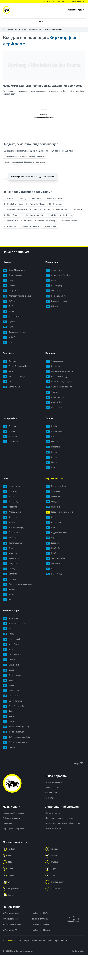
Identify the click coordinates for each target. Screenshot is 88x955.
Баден (8, 628)
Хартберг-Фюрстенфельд (17, 296)
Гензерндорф (11, 639)
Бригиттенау (11, 491)
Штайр (51, 553)
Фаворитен (10, 507)
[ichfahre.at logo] (6, 10)
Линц (51, 517)
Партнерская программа (13, 828)
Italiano (49, 940)
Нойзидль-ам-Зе (56, 296)
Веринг (9, 594)
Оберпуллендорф (56, 301)
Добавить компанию (11, 818)
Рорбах (51, 538)
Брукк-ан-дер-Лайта (14, 623)
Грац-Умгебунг (12, 290)
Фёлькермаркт (55, 397)
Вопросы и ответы (53, 787)
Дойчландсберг (12, 275)
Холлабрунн (11, 644)
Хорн (8, 649)
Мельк (8, 685)
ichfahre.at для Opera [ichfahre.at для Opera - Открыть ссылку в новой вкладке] (40, 919)
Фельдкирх (10, 441)
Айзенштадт (54, 270)
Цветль (9, 747)
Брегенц (9, 426)
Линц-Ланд (53, 522)
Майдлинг (10, 563)
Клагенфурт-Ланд (56, 376)
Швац (51, 467)
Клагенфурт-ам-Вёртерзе (59, 371)
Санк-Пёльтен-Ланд (14, 706)
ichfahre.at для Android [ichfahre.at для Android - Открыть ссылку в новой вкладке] (40, 924)
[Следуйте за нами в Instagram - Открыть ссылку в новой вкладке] (65, 849)
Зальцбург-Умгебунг (14, 376)
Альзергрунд (11, 486)
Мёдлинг (9, 680)
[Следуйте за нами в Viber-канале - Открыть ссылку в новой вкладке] (65, 889)
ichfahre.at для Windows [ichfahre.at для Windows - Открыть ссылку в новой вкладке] (12, 924)
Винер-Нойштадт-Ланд (16, 727)
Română (42, 940)
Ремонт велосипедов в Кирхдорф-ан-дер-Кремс (24, 162)
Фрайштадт (53, 496)
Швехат (9, 716)
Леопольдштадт (13, 543)
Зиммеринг (10, 589)
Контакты (49, 798)
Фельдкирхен (54, 361)
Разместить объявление (13, 813)
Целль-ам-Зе (11, 387)
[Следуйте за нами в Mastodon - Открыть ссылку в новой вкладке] (23, 895)
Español (34, 940)
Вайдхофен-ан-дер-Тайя (16, 737)
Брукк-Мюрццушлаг (14, 270)
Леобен (9, 306)
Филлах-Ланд (54, 402)
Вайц (8, 342)
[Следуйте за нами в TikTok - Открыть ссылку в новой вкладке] (23, 862)
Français (26, 940)
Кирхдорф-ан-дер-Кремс (33, 29)
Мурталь (9, 321)
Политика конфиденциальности (59, 818)
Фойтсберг (10, 337)
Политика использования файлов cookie (62, 823)
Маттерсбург (54, 290)
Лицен (8, 311)
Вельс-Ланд (54, 574)
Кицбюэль (53, 441)
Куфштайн (53, 447)
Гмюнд (8, 634)
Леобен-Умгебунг (13, 316)
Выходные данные (53, 813)
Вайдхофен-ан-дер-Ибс (16, 742)
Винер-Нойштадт (13, 732)
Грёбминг (10, 285)
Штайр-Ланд (54, 548)
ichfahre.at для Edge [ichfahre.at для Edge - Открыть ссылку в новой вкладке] (10, 919)
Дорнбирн (10, 436)
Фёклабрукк (53, 563)
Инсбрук (52, 426)
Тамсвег (9, 381)
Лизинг (8, 548)
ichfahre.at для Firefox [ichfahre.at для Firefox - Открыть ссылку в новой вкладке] (40, 913)
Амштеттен (10, 618)
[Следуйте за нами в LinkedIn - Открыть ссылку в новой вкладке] (65, 875)
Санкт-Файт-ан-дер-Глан (59, 387)
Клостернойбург (13, 654)
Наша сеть (7, 823)
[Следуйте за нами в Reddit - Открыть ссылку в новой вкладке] (23, 869)
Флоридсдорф (12, 512)
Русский (11, 940)
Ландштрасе (11, 538)
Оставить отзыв (52, 792)
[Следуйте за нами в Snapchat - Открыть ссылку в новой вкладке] (65, 869)
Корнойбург (11, 659)
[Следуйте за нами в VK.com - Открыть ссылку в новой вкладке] (23, 882)
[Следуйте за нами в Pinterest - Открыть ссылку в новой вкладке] (23, 875)
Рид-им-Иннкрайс (56, 532)
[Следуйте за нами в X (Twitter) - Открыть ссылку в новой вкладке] (65, 862)
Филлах (52, 392)
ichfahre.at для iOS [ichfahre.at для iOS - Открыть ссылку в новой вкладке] (10, 930)
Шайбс (8, 711)
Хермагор (53, 366)
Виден (8, 599)
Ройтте (51, 462)
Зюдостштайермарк (14, 332)
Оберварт (53, 306)
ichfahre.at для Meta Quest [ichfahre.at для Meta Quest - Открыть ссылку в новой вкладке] (42, 930)
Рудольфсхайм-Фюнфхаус (17, 584)
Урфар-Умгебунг (55, 558)
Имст (51, 436)
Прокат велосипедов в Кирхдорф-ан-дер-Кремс (24, 156)
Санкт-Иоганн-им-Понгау (17, 366)
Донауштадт (11, 501)
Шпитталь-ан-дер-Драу (59, 381)
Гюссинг (52, 280)
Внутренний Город (13, 527)
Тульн (8, 721)
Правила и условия (53, 828)
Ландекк (52, 452)
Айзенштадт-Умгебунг (58, 275)
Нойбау (9, 569)
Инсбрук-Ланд (55, 431)
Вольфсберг (54, 407)
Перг (50, 527)
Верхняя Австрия (14, 29)
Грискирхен (53, 507)
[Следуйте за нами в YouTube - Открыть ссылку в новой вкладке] (65, 855)
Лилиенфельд (12, 675)
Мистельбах (11, 690)
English (56, 940)
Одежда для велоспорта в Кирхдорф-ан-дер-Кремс (26, 151)
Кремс (8, 670)
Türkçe (18, 940)
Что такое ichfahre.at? (54, 782)
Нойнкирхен (11, 696)
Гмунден (52, 501)
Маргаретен (11, 553)
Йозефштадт (11, 532)
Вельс (51, 569)
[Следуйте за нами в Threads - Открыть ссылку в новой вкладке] (23, 855)
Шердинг (52, 543)
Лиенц (51, 457)
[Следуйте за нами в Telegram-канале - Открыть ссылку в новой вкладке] (23, 889)
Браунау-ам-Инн (56, 486)
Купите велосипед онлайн (62, 151)
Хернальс (10, 517)
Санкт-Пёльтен (12, 701)
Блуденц (9, 431)
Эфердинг (53, 491)
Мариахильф (11, 558)
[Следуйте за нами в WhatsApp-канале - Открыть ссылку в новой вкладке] (65, 882)
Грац (8, 280)
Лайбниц (9, 301)
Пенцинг (9, 579)
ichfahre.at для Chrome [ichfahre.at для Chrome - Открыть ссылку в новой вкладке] (11, 913)
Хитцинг (9, 522)
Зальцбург (10, 371)
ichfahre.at (11, 951)
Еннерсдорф (54, 285)
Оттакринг (10, 574)
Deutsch (64, 940)
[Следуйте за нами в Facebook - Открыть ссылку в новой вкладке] (23, 849)
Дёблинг (9, 496)
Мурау (8, 327)
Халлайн (9, 361)
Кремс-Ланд (11, 665)
